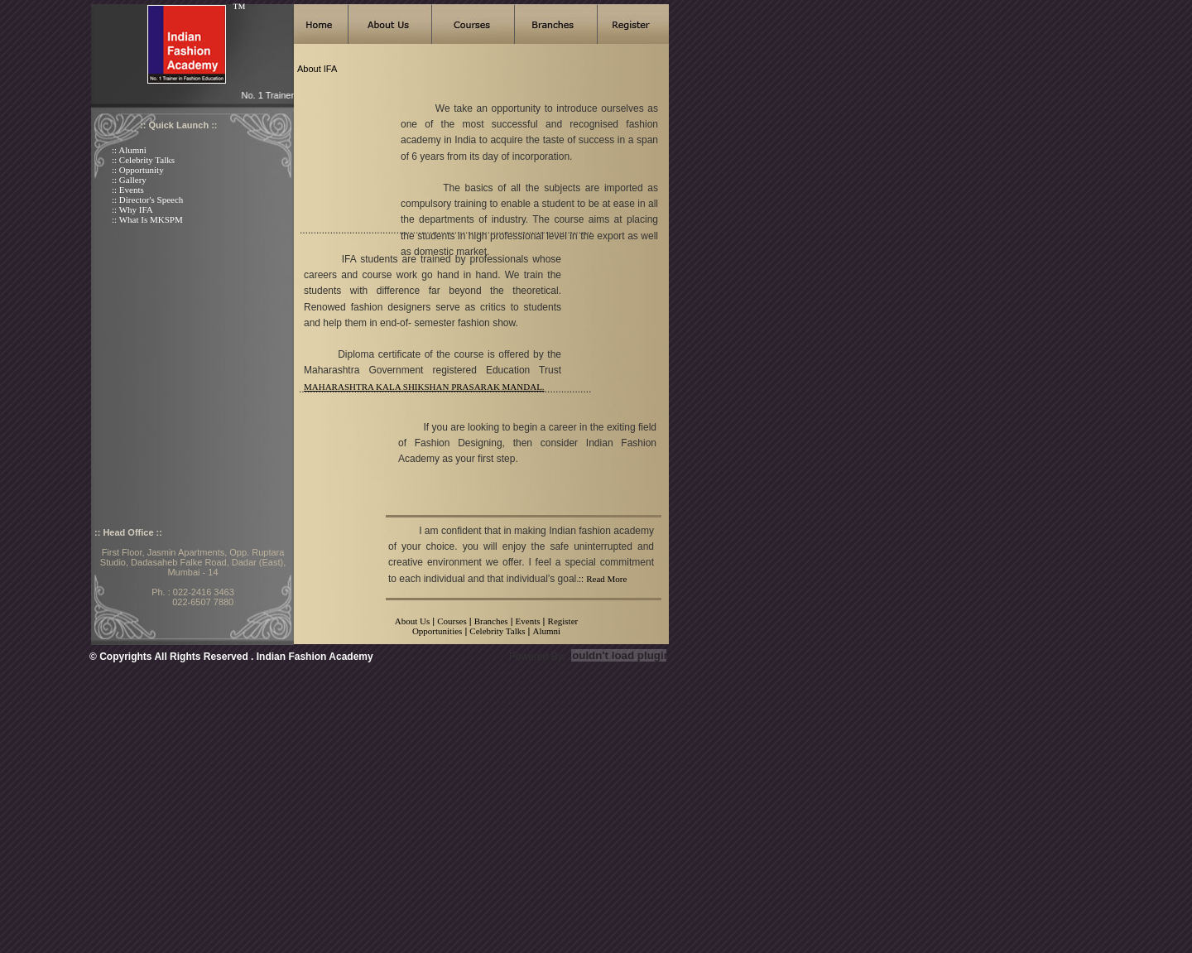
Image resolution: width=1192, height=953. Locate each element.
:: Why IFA (132, 209)
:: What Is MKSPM (147, 219)
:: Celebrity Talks (143, 160)
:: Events (128, 190)
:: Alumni (129, 150)
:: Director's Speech (147, 200)
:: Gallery (129, 180)
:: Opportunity (138, 170)
